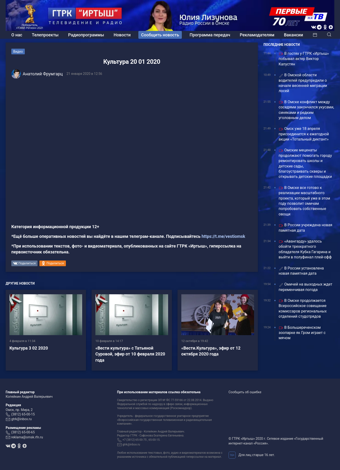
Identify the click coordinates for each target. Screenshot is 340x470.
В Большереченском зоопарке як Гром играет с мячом (302, 332)
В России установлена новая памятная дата (301, 271)
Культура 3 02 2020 (28, 348)
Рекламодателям (257, 34)
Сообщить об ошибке (245, 392)
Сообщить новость (160, 34)
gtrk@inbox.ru (21, 419)
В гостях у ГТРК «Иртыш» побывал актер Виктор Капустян (304, 58)
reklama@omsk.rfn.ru (27, 437)
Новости (122, 34)
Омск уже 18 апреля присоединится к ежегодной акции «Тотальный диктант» (304, 133)
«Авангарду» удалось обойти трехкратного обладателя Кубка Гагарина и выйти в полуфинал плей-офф (305, 249)
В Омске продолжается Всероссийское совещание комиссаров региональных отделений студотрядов (303, 308)
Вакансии (293, 34)
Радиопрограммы (86, 34)
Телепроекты (45, 34)
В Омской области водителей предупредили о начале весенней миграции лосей (303, 83)
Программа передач (210, 34)
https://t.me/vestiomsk (223, 236)
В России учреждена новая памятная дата (305, 227)
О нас (16, 34)
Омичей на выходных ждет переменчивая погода (305, 287)
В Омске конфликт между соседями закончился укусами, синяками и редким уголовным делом (306, 110)
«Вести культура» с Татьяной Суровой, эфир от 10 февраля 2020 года (130, 354)
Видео (18, 51)
